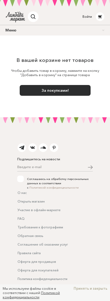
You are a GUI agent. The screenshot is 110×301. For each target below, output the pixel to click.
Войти (87, 17)
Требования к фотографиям (40, 227)
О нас (22, 193)
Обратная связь (30, 236)
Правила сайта (29, 253)
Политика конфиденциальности (42, 279)
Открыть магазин (31, 201)
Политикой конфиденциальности (54, 187)
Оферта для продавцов (37, 262)
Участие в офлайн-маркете (39, 210)
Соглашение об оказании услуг (43, 244)
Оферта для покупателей (38, 270)
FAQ (21, 219)
